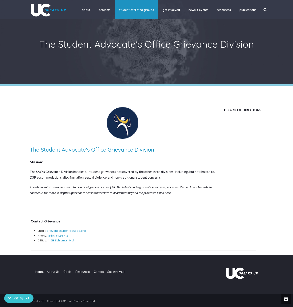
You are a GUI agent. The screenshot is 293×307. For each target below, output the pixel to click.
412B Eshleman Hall (61, 240)
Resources (224, 10)
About (86, 10)
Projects (104, 10)
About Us (53, 272)
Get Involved (171, 10)
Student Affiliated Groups (136, 10)
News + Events (198, 10)
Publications (247, 10)
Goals (67, 272)
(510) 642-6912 (58, 235)
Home (39, 272)
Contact (99, 272)
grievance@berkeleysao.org (66, 231)
